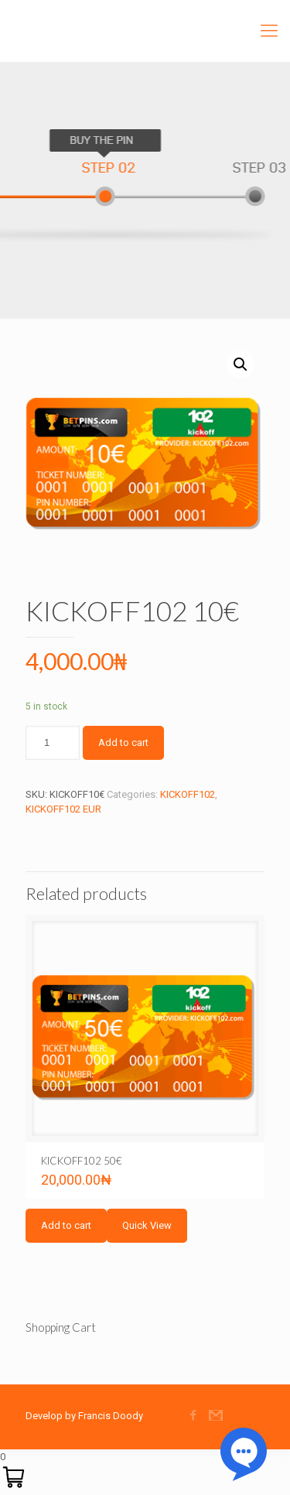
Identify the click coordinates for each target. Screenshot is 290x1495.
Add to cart (123, 742)
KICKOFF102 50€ (81, 1161)
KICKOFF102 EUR (63, 809)
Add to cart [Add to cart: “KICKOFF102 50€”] (66, 1225)
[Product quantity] (53, 743)
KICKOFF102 (187, 794)
